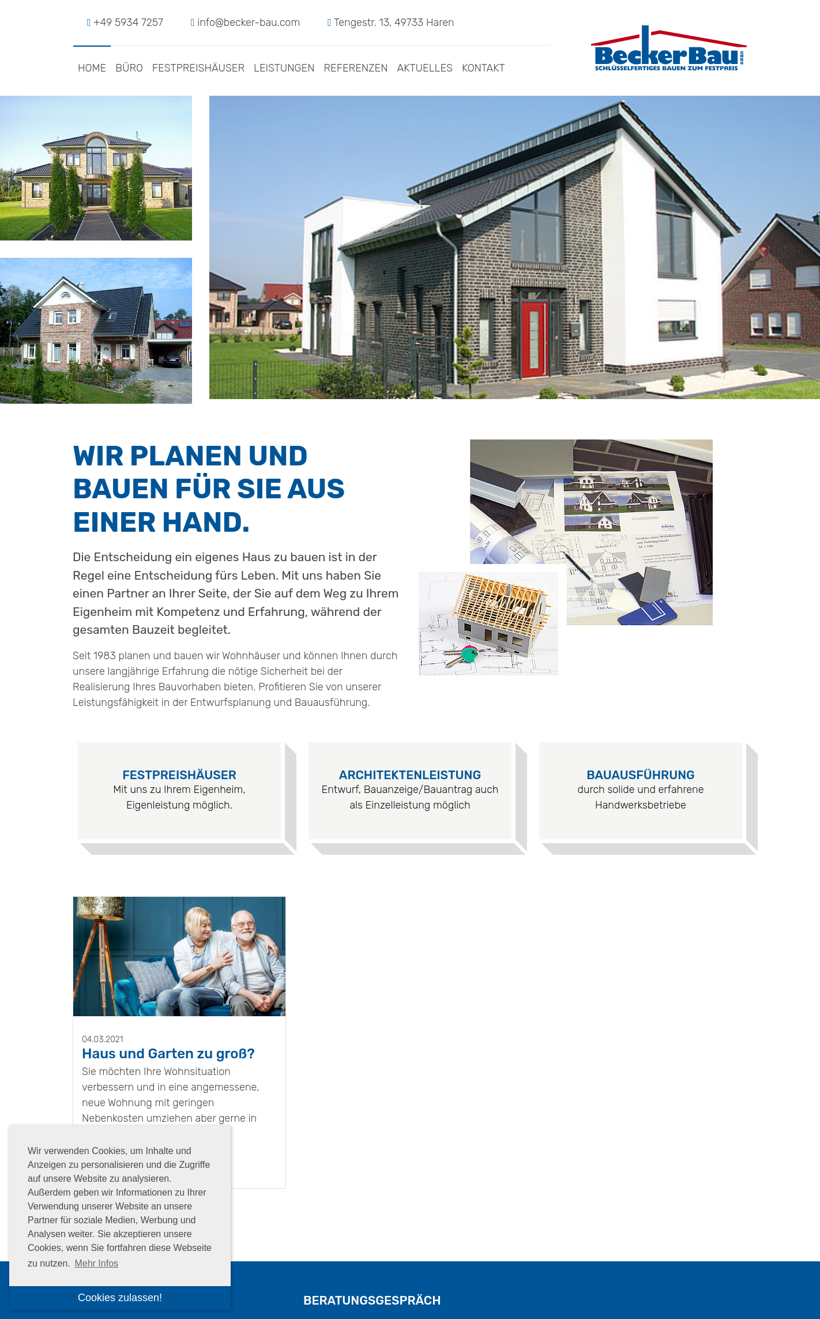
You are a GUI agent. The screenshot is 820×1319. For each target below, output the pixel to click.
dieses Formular (536, 1114)
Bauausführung (640, 516)
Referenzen (356, 68)
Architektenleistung (410, 516)
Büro (129, 68)
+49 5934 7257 (128, 22)
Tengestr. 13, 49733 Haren (394, 22)
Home (92, 68)
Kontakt (483, 68)
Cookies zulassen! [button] (120, 1297)
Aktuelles (425, 68)
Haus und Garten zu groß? (168, 795)
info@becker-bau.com (248, 22)
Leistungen (284, 68)
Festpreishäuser (198, 68)
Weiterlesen (112, 901)
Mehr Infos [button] (96, 1263)
